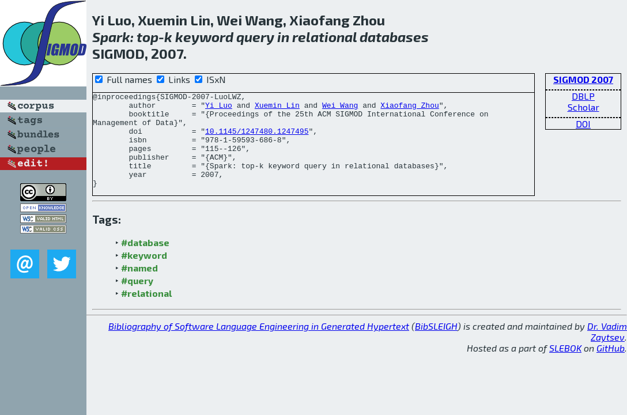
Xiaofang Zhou (409, 108)
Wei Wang (340, 108)
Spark (111, 36)
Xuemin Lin (277, 108)
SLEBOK (565, 366)
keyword (204, 36)
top (147, 36)
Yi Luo (218, 108)
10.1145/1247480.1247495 (256, 139)
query (255, 36)
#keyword (144, 274)
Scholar (583, 106)
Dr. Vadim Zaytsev (607, 350)
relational (324, 36)
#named (139, 286)
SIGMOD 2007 (583, 79)
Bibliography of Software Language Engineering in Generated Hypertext (258, 344)
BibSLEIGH (436, 344)
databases (394, 36)
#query (137, 299)
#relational (146, 312)
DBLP (583, 95)
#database (145, 261)
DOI (583, 123)
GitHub (610, 366)
